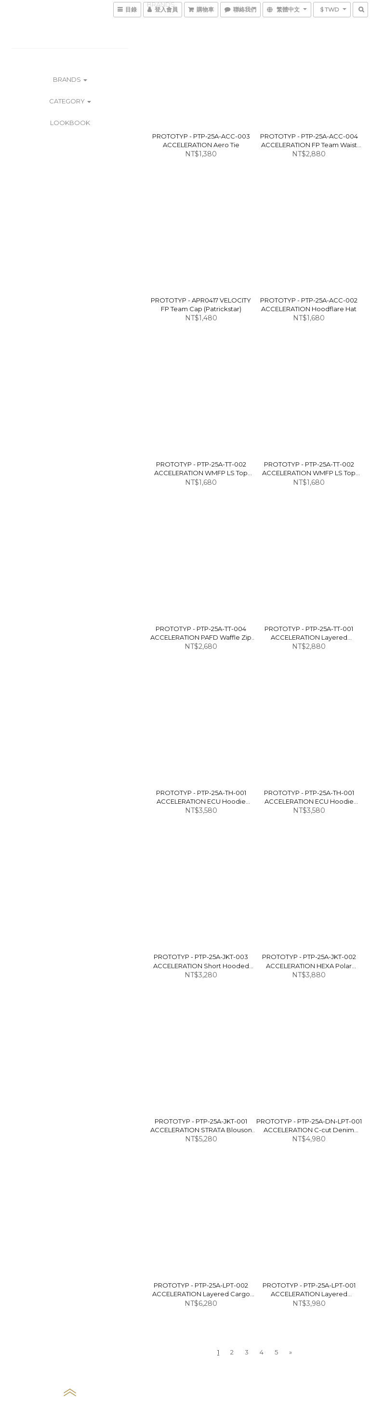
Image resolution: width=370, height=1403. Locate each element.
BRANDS (70, 79)
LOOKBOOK (70, 122)
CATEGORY (70, 101)
